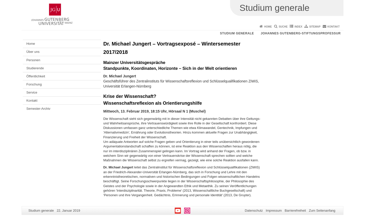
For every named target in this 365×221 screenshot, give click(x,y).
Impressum (274, 210)
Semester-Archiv (38, 109)
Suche (283, 26)
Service (31, 92)
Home (268, 26)
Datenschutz (254, 210)
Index (298, 26)
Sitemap (314, 26)
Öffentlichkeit (35, 76)
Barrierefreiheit (295, 210)
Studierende (35, 68)
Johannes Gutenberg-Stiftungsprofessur (301, 33)
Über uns (33, 52)
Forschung (34, 84)
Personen (33, 60)
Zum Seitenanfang (322, 210)
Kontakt (333, 26)
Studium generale (237, 33)
